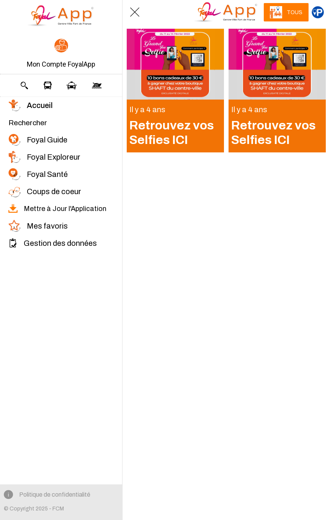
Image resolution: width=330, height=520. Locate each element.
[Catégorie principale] (318, 12)
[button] (61, 54)
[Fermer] (134, 12)
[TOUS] (286, 12)
